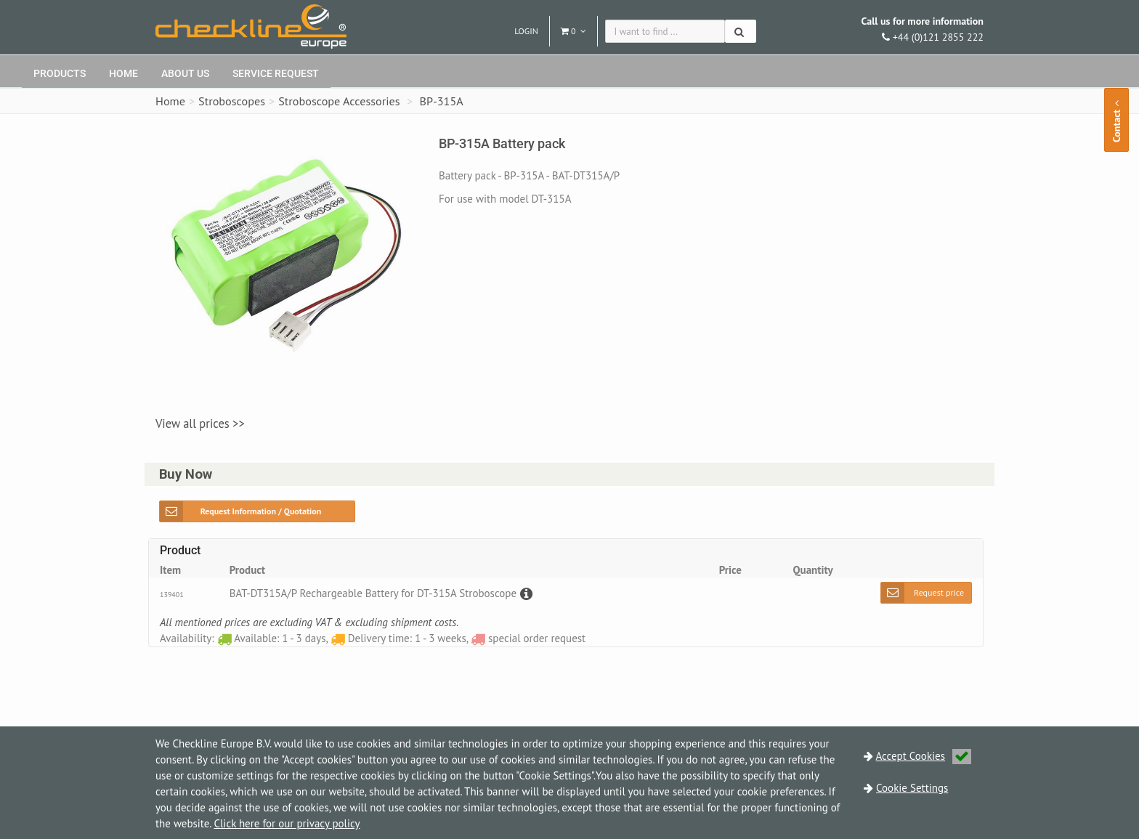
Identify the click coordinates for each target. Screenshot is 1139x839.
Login (526, 30)
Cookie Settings (912, 788)
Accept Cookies (924, 756)
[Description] (524, 593)
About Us (185, 73)
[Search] (740, 31)
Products (59, 73)
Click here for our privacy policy (287, 823)
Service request (275, 73)
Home (123, 73)
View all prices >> (200, 423)
